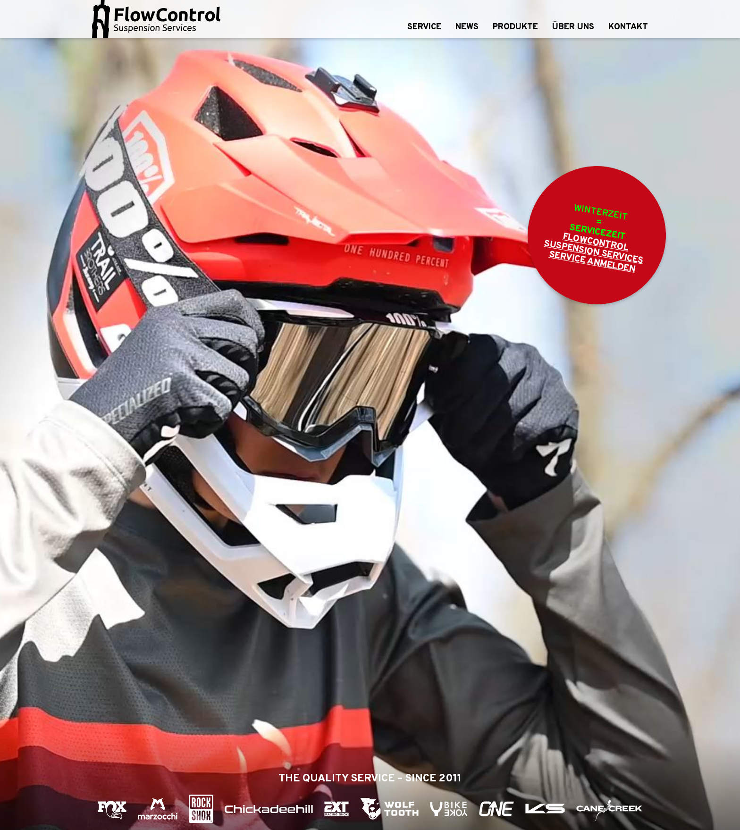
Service (424, 27)
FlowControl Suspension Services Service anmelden (593, 253)
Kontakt (628, 27)
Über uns (573, 27)
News (467, 27)
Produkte (515, 27)
